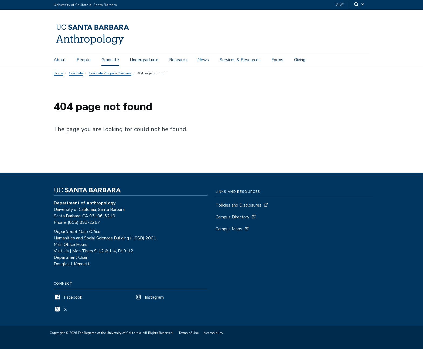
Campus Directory (232, 217)
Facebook (68, 297)
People (84, 60)
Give (340, 5)
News (203, 60)
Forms (277, 60)
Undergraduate (144, 60)
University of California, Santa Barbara (85, 5)
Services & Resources (240, 60)
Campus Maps (229, 229)
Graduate (110, 60)
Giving (299, 60)
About (60, 60)
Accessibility (213, 333)
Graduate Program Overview (110, 73)
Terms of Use (189, 333)
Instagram (149, 297)
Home (58, 73)
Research (178, 60)
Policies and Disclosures (238, 205)
